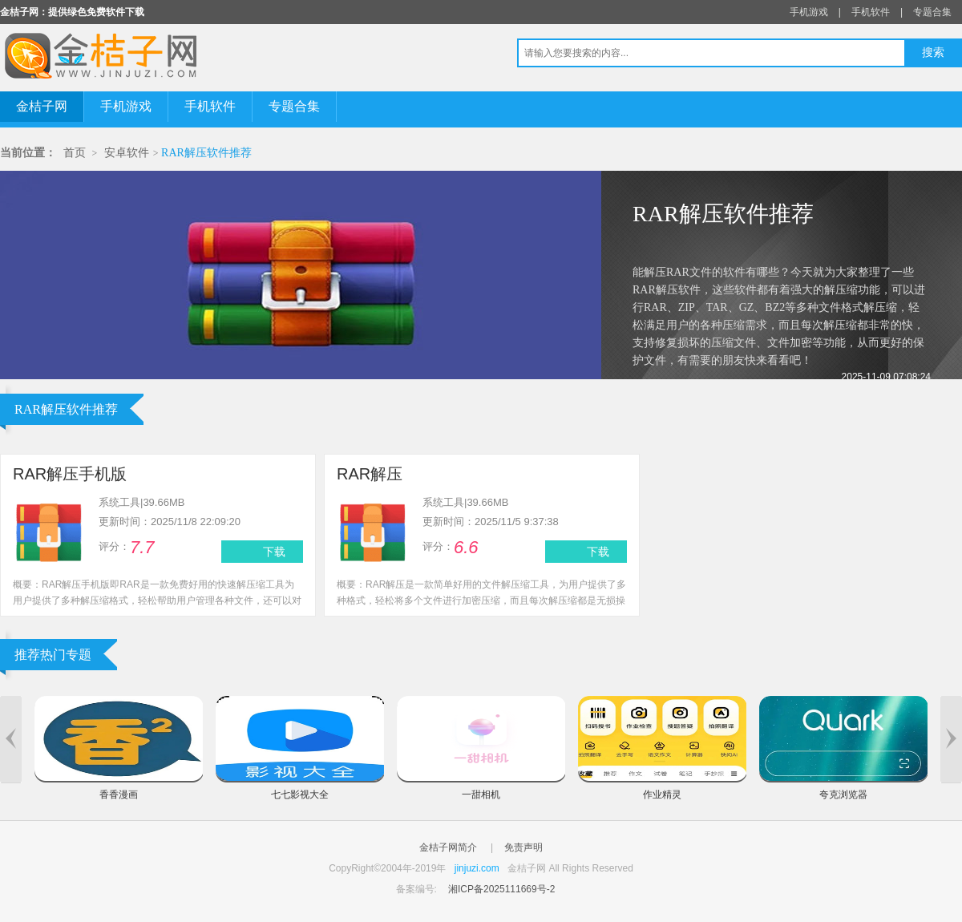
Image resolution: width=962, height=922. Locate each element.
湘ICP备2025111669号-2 (501, 889)
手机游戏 (809, 12)
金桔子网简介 (448, 847)
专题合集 (932, 12)
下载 (274, 551)
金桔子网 (41, 106)
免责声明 (523, 847)
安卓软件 (126, 153)
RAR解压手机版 (70, 474)
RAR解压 (369, 474)
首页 (74, 153)
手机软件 (870, 12)
